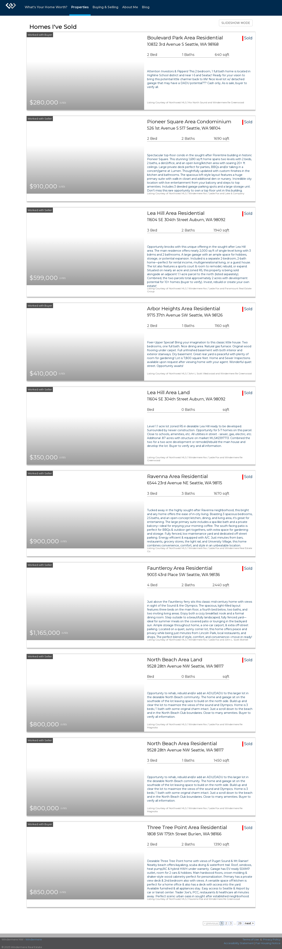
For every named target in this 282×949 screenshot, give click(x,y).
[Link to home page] (11, 8)
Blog (145, 7)
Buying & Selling (105, 7)
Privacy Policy (271, 939)
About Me (130, 7)
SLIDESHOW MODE (235, 23)
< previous (211, 923)
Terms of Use (251, 939)
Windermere (33, 939)
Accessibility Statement (239, 943)
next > (249, 923)
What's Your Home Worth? (46, 7)
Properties (80, 7)
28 (240, 923)
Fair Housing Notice (268, 943)
